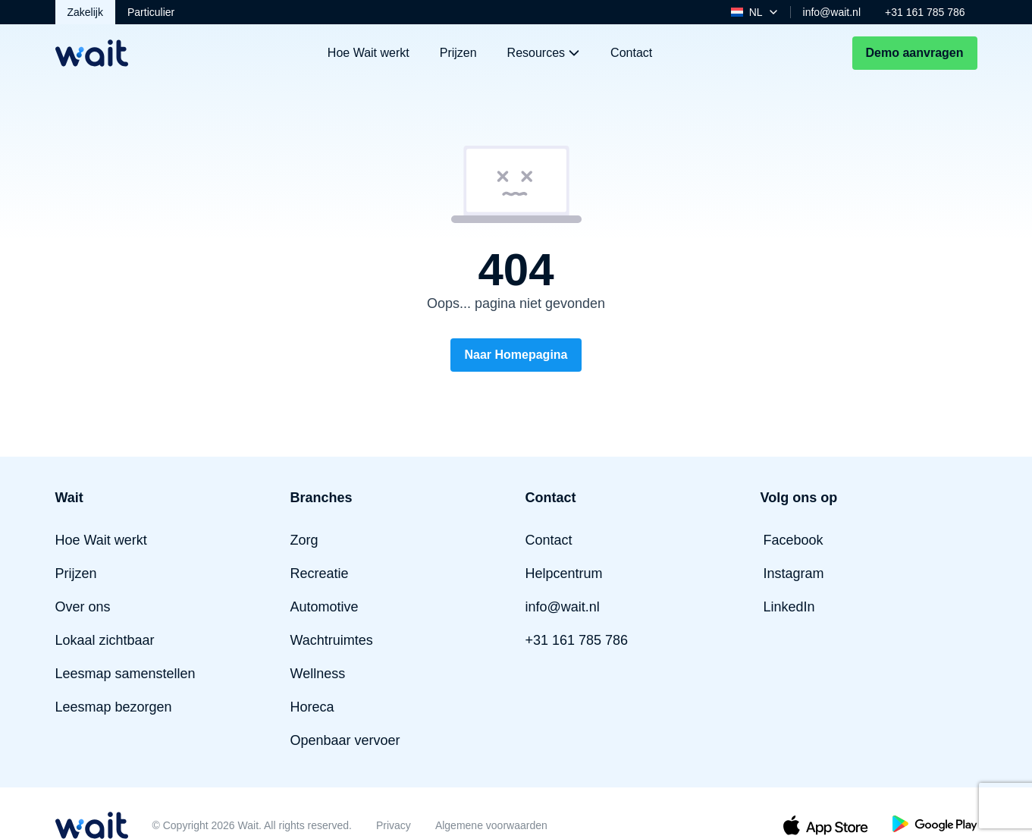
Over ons (83, 606)
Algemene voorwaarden (491, 825)
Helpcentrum (564, 573)
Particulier (150, 12)
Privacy (393, 825)
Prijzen (458, 52)
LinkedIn (789, 606)
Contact (631, 52)
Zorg (304, 540)
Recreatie (319, 573)
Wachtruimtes (331, 640)
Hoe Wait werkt (368, 52)
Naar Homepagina (515, 354)
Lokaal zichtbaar (105, 640)
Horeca (312, 707)
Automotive (324, 606)
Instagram (794, 573)
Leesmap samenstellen (125, 673)
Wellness (318, 673)
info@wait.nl (832, 12)
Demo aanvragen (915, 52)
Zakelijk (85, 12)
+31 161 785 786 (925, 12)
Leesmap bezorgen (113, 707)
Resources (543, 52)
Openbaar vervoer (345, 740)
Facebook (793, 540)
